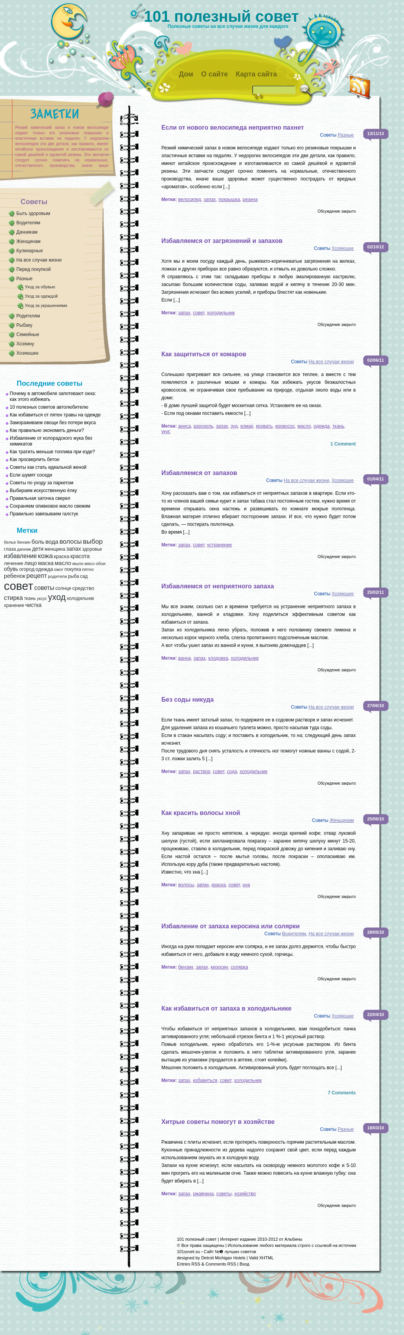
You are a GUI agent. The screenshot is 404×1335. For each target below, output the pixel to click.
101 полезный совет (221, 16)
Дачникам (27, 232)
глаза (10, 549)
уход (56, 597)
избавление (20, 556)
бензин (24, 542)
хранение (14, 605)
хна (246, 885)
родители (57, 576)
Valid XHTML (261, 1257)
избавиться (205, 1080)
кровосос (285, 426)
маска (46, 563)
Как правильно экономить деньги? (47, 430)
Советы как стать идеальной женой (48, 467)
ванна (184, 658)
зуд (234, 426)
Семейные (27, 334)
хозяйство (245, 1193)
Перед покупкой (33, 269)
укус (165, 431)
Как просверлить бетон (34, 459)
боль (37, 542)
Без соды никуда (187, 699)
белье (10, 542)
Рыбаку (24, 325)
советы (44, 587)
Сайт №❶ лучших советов (230, 1251)
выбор (93, 541)
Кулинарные (29, 250)
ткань (30, 598)
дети (37, 549)
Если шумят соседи (31, 475)
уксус (42, 598)
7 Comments (342, 1093)
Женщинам (28, 241)
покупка (73, 569)
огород (26, 569)
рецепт (36, 575)
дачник (24, 549)
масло (63, 563)
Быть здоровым (33, 213)
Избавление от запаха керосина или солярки (230, 926)
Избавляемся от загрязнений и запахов (222, 241)
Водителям (28, 222)
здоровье (92, 549)
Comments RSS (220, 1264)
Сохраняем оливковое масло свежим (50, 506)
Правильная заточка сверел (40, 498)
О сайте (214, 74)
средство (83, 588)
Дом (186, 74)
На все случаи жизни (38, 260)
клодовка (218, 658)
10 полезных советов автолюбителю (49, 407)
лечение (13, 563)
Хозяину (25, 344)
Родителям (28, 316)
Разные (24, 278)
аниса (184, 426)
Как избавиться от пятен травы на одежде (55, 415)
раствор (201, 771)
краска (62, 556)
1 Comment (343, 444)
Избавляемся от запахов (199, 473)
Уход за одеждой (41, 296)
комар (247, 426)
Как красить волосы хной (200, 813)
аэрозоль (203, 426)
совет (18, 585)
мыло (78, 563)
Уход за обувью (40, 286)
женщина (54, 549)
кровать (264, 426)
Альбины (294, 1239)
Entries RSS (188, 1264)
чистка (33, 605)
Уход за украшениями (46, 305)
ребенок (14, 576)
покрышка (229, 199)
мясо (89, 563)
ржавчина (203, 1193)
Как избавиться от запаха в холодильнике (226, 1008)
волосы (70, 541)
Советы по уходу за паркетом (41, 482)
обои (100, 563)
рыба (73, 576)
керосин (219, 967)
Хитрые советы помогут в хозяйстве (218, 1121)
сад (83, 576)
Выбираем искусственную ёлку (43, 490)
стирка (13, 598)
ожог (58, 569)
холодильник (80, 598)
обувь (11, 569)
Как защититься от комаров (203, 354)
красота (80, 556)
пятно (88, 569)
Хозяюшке (27, 353)
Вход (244, 1264)
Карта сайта (256, 74)
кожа (45, 556)
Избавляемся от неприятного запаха (217, 586)
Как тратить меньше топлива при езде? (52, 451)
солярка (239, 967)
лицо (30, 563)
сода (232, 771)
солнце (63, 588)
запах (73, 549)
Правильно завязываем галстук (44, 514)
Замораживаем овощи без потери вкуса (53, 422)
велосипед (189, 199)
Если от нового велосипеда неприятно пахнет (232, 127)
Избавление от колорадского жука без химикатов (51, 441)
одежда (44, 569)
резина (250, 199)
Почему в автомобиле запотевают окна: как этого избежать (53, 396)
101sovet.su (188, 1251)
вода (51, 541)
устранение (219, 545)
